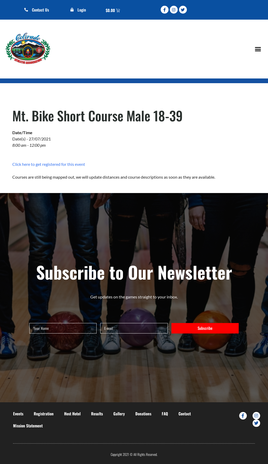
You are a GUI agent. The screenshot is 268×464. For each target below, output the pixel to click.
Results (97, 413)
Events (18, 413)
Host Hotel (72, 413)
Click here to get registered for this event (48, 164)
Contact (184, 413)
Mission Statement (28, 425)
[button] (258, 49)
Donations (143, 413)
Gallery (119, 413)
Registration (44, 413)
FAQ (165, 413)
